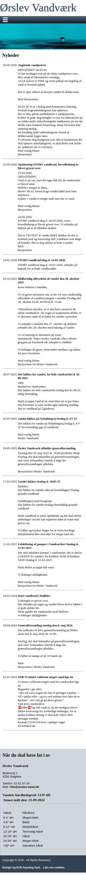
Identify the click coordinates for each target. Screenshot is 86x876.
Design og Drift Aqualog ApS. (21, 867)
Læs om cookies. (54, 867)
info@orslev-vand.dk (24, 787)
